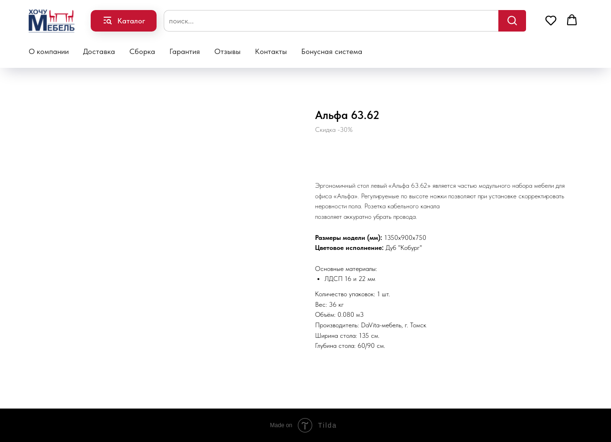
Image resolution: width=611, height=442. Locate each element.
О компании (49, 51)
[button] (551, 20)
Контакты (271, 51)
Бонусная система (331, 51)
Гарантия (184, 51)
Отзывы (227, 51)
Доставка (99, 51)
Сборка (142, 51)
